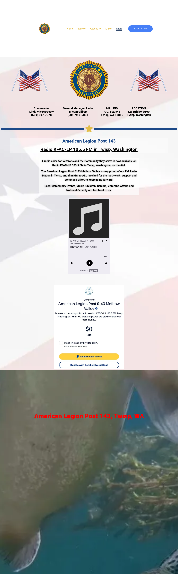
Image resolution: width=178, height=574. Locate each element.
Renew (82, 28)
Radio (119, 28)
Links (108, 28)
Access (95, 29)
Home (70, 28)
